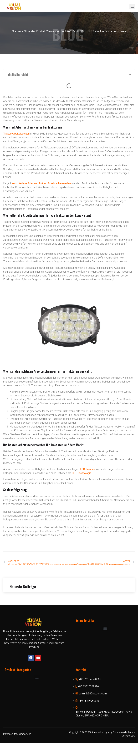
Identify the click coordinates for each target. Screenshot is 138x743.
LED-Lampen (87, 469)
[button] (132, 6)
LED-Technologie (81, 473)
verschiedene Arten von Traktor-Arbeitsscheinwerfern (42, 183)
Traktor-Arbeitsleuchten (16, 134)
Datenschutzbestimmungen (17, 734)
